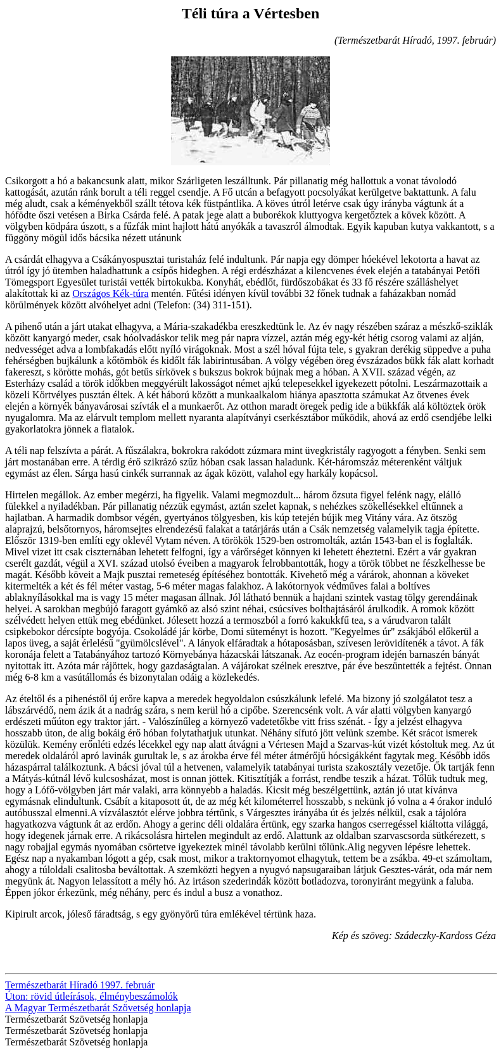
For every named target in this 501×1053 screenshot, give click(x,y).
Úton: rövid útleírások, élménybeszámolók (91, 996)
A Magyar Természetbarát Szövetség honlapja (98, 1007)
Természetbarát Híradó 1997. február (80, 985)
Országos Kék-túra (110, 293)
